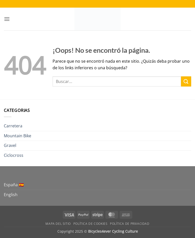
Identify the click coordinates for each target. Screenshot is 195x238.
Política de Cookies (90, 224)
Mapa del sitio (58, 224)
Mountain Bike (17, 136)
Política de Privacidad (129, 224)
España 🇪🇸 (14, 185)
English (11, 194)
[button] (7, 19)
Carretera (13, 126)
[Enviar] (186, 81)
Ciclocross (13, 155)
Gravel (10, 145)
